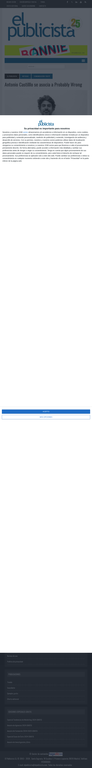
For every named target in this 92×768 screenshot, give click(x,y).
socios (25, 132)
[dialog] (46, 384)
